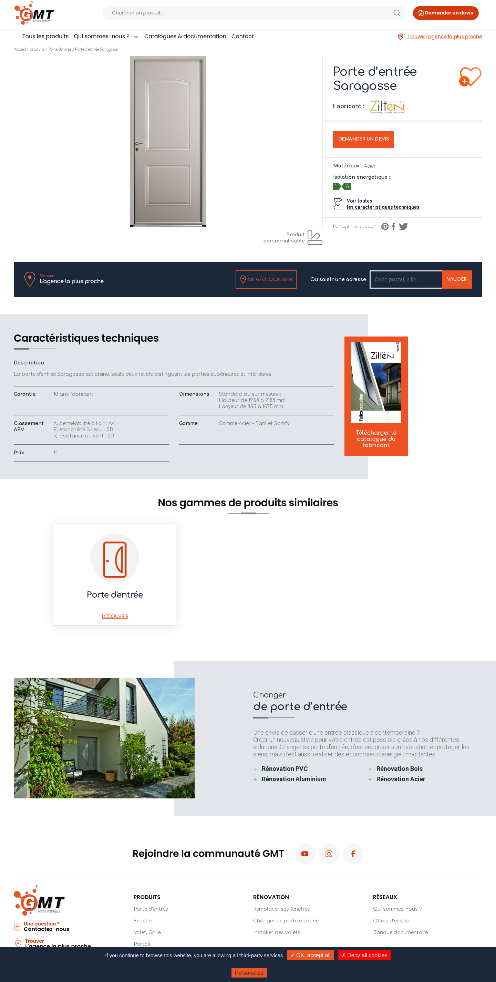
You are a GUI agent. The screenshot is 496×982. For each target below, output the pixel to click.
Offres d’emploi (392, 920)
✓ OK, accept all (310, 955)
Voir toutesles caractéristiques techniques (383, 204)
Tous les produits (45, 36)
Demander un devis (363, 139)
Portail (142, 944)
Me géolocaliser (266, 280)
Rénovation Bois (399, 768)
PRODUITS (147, 897)
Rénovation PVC (285, 768)
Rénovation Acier (400, 779)
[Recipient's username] (406, 279)
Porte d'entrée (60, 49)
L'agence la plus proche (72, 279)
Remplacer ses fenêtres (281, 909)
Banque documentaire (400, 932)
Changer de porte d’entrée (286, 920)
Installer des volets (276, 932)
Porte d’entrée (151, 909)
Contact (242, 36)
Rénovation (271, 897)
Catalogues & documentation (185, 36)
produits (37, 49)
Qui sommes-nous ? (106, 36)
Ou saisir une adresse (338, 279)
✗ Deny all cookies (364, 955)
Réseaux (385, 897)
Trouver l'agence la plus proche (439, 36)
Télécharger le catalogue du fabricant (376, 395)
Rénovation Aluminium (294, 779)
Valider (457, 279)
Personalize (249, 973)
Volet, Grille (147, 932)
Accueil (20, 49)
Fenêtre (143, 920)
